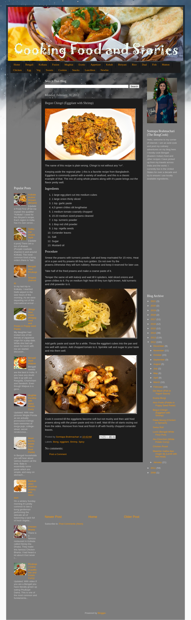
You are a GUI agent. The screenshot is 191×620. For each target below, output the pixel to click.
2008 (153, 472)
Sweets (49, 70)
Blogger (102, 613)
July (155, 368)
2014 (153, 333)
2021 (153, 301)
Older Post (131, 517)
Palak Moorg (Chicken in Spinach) (164, 421)
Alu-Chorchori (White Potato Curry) (163, 440)
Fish (154, 64)
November (159, 350)
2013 (153, 337)
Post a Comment (58, 454)
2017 (153, 319)
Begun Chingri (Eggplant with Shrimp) (161, 413)
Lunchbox (90, 70)
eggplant (64, 441)
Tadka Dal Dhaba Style (31, 233)
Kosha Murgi (159, 398)
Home (17, 64)
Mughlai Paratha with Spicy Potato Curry (32, 402)
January (157, 462)
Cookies (62, 70)
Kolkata (43, 64)
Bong (56, 441)
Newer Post (53, 517)
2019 (153, 310)
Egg (29, 70)
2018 (153, 315)
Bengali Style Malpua (32, 361)
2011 (153, 468)
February (158, 387)
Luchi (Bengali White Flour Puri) (163, 433)
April (156, 377)
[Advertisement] (92, 488)
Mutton (166, 64)
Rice (134, 64)
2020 (153, 305)
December (159, 346)
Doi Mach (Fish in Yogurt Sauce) (162, 392)
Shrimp (73, 441)
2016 (153, 324)
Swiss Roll (158, 427)
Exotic (81, 64)
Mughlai (68, 64)
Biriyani (122, 64)
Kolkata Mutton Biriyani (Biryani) (32, 198)
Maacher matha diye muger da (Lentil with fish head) (165, 454)
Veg (38, 70)
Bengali (29, 64)
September (159, 359)
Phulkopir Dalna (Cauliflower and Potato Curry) (32, 571)
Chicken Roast (160, 446)
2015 (153, 328)
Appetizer (96, 64)
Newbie (105, 70)
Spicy (81, 441)
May (155, 373)
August (157, 364)
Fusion (55, 64)
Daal (144, 64)
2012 (153, 342)
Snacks (76, 70)
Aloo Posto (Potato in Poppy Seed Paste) (164, 404)
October (157, 355)
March (156, 382)
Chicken (17, 70)
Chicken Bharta (32, 528)
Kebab (109, 64)
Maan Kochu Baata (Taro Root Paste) (31, 445)
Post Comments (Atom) (71, 523)
